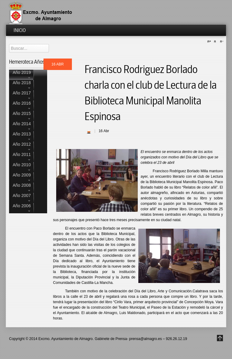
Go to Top (220, 338)
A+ (210, 41)
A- (221, 41)
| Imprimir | (88, 131)
